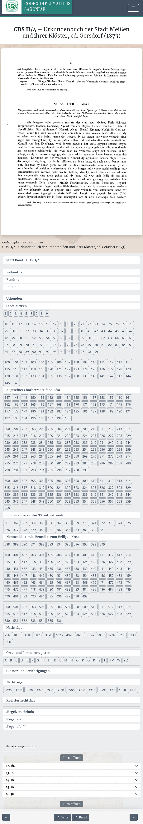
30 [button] (13, 331)
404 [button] (41, 555)
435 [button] (50, 569)
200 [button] (7, 429)
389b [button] (8, 690)
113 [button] (119, 362)
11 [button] (13, 324)
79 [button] (89, 345)
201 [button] (15, 429)
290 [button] (7, 470)
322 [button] (67, 488)
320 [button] (50, 488)
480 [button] (50, 589)
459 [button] (128, 575)
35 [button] (48, 331)
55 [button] (54, 338)
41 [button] (89, 331)
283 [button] (76, 463)
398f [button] (112, 690)
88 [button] (20, 352)
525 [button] (93, 614)
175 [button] (119, 404)
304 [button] (41, 481)
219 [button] (41, 436)
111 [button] (102, 362)
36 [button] (54, 331)
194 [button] (24, 418)
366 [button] (50, 523)
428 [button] (119, 562)
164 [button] (24, 404)
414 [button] (128, 555)
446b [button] (132, 690)
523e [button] (8, 642)
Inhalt (11, 287)
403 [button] (33, 555)
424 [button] (85, 562)
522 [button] (67, 614)
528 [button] (119, 614)
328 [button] (119, 488)
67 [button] (6, 345)
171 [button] (85, 404)
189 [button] (110, 411)
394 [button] (59, 544)
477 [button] (24, 589)
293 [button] (33, 470)
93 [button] (54, 352)
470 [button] (93, 582)
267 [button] (67, 456)
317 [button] (24, 488)
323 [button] (76, 488)
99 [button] (96, 352)
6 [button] (31, 313)
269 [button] (85, 456)
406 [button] (59, 555)
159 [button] (110, 397)
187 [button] (93, 411)
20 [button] (75, 324)
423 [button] (76, 562)
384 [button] (76, 530)
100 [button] (7, 362)
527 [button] (110, 614)
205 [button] (50, 429)
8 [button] (42, 313)
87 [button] (13, 352)
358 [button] (119, 501)
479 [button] (41, 589)
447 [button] (24, 575)
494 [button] (41, 596)
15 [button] (41, 324)
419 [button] (41, 562)
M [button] (65, 660)
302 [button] (24, 481)
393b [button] (50, 690)
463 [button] (33, 582)
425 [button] (93, 562)
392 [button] (41, 544)
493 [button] (33, 596)
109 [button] (85, 362)
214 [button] (128, 429)
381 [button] (50, 530)
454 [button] (85, 575)
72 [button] (41, 345)
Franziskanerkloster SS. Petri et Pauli (34, 515)
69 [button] (20, 345)
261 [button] (15, 456)
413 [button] (119, 555)
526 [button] (102, 614)
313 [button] (119, 481)
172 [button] (93, 404)
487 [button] (110, 589)
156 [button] (85, 397)
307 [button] (67, 481)
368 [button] (67, 523)
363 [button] (24, 523)
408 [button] (76, 555)
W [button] (118, 660)
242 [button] (110, 442)
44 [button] (110, 331)
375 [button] (128, 523)
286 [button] (102, 463)
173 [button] (102, 404)
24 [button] (103, 324)
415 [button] (7, 562)
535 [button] (50, 621)
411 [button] (102, 555)
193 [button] (15, 418)
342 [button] (110, 494)
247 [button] (24, 449)
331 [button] (15, 494)
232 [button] (24, 442)
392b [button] (29, 690)
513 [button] (119, 607)
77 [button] (75, 345)
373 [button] (110, 523)
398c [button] (81, 690)
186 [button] (85, 411)
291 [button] (15, 470)
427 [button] (110, 562)
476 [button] (15, 589)
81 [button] (103, 345)
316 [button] (15, 488)
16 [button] (48, 324)
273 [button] (119, 456)
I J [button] (49, 660)
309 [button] (85, 481)
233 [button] (33, 442)
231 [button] (15, 442)
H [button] (43, 660)
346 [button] (15, 501)
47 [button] (130, 331)
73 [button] (48, 345)
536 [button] (59, 621)
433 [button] (33, 569)
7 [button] (36, 313)
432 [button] (24, 569)
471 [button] (102, 582)
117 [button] (24, 369)
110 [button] (93, 362)
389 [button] (15, 544)
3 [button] (16, 313)
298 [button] (76, 470)
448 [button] (33, 575)
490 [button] (7, 596)
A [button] (6, 660)
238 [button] (76, 442)
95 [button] (68, 352)
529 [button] (128, 614)
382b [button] (38, 635)
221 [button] (59, 436)
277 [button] (24, 463)
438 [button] (76, 569)
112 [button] (110, 362)
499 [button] (85, 596)
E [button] (27, 660)
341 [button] (102, 494)
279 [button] (41, 463)
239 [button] (85, 442)
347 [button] (24, 501)
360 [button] (7, 508)
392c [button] (39, 690)
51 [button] (27, 338)
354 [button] (85, 501)
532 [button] (24, 621)
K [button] (55, 660)
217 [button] (24, 436)
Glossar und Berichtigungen (28, 671)
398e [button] (102, 690)
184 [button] (67, 411)
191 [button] (128, 411)
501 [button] (15, 607)
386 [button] (93, 530)
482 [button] (67, 589)
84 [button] (124, 345)
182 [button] (50, 411)
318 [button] (33, 488)
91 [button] (41, 352)
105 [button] (50, 362)
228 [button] (119, 436)
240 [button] (93, 442)
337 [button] (67, 494)
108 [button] (76, 362)
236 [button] (59, 442)
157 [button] (93, 397)
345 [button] (7, 501)
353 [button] (76, 501)
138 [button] (76, 376)
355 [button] (93, 501)
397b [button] (60, 690)
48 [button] (6, 338)
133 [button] (33, 376)
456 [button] (102, 575)
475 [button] (7, 589)
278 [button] (33, 463)
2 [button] (11, 313)
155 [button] (76, 397)
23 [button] (96, 324)
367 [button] (59, 523)
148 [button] (15, 397)
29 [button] (6, 331)
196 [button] (41, 418)
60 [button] (89, 338)
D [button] (22, 660)
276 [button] (15, 463)
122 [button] (67, 369)
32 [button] (27, 331)
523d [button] (132, 635)
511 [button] (102, 607)
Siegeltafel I (15, 719)
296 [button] (59, 470)
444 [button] (128, 569)
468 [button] (76, 582)
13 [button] (27, 324)
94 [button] (61, 352)
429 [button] (128, 562)
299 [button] (85, 470)
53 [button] (41, 338)
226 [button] (102, 436)
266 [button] (59, 456)
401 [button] (15, 555)
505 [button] (50, 607)
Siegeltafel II (16, 727)
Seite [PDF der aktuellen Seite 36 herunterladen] (62, 817)
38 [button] (68, 331)
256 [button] (102, 449)
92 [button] (48, 352)
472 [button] (110, 582)
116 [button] (15, 369)
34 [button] (41, 331)
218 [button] (33, 436)
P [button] (83, 660)
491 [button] (15, 596)
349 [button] (41, 501)
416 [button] (15, 562)
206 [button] (59, 429)
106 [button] (59, 362)
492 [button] (24, 596)
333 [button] (33, 494)
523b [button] (111, 635)
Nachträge (14, 627)
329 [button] (128, 488)
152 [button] (50, 397)
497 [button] (67, 596)
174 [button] (110, 404)
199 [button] (67, 418)
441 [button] (102, 569)
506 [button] (59, 607)
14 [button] (34, 324)
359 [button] (128, 501)
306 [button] (59, 481)
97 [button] (82, 352)
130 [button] (7, 376)
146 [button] (15, 383)
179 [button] (24, 411)
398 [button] (93, 544)
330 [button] (7, 494)
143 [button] (119, 376)
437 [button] (67, 569)
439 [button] (85, 569)
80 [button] (96, 345)
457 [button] (110, 575)
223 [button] (76, 436)
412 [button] (110, 555)
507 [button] (67, 607)
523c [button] (121, 635)
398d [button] (91, 690)
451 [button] (59, 575)
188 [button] (102, 411)
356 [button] (102, 501)
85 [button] (130, 345)
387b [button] (48, 635)
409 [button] (85, 555)
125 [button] (93, 369)
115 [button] (7, 369)
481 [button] (59, 589)
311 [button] (102, 481)
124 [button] (85, 369)
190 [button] (119, 411)
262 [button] (24, 456)
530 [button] (7, 621)
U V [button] (111, 660)
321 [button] (59, 488)
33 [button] (34, 331)
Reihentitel (14, 272)
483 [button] (76, 589)
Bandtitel (13, 280)
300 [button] (7, 481)
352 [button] (67, 501)
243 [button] (119, 442)
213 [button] (119, 429)
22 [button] (89, 324)
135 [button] (50, 376)
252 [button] (67, 449)
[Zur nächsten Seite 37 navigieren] (134, 817)
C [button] (16, 660)
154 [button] (67, 397)
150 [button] (33, 397)
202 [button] (24, 429)
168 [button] (59, 404)
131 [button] (15, 376)
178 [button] (15, 411)
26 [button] (117, 324)
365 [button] (41, 523)
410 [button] (93, 555)
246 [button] (15, 449)
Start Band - (23, 260)
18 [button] (61, 324)
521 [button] (59, 614)
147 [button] (7, 397)
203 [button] (33, 429)
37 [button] (61, 331)
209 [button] (85, 429)
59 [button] (82, 338)
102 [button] (24, 362)
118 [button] (33, 369)
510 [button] (93, 607)
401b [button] (122, 690)
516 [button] (15, 614)
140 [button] (93, 376)
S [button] (99, 660)
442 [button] (110, 569)
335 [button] (50, 494)
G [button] (38, 660)
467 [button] (67, 582)
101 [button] (15, 362)
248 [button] (33, 449)
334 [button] (41, 494)
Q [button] (88, 660)
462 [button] (24, 582)
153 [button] (59, 397)
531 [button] (15, 621)
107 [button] (67, 362)
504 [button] (41, 607)
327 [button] (110, 488)
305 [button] (50, 481)
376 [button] (7, 530)
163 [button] (15, 404)
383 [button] (67, 530)
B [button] (11, 660)
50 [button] (20, 338)
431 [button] (15, 569)
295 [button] (50, 470)
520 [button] (50, 614)
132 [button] (24, 376)
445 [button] (7, 575)
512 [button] (110, 607)
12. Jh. (10, 766)
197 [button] (50, 418)
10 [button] (6, 324)
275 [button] (7, 463)
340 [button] (93, 494)
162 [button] (7, 404)
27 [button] (124, 324)
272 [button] (110, 456)
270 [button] (93, 456)
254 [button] (85, 449)
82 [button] (110, 345)
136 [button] (59, 376)
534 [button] (41, 621)
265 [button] (50, 456)
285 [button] (93, 463)
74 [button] (54, 345)
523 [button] (76, 614)
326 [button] (102, 488)
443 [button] (119, 569)
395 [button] (67, 544)
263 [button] (33, 456)
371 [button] (93, 523)
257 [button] (110, 449)
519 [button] (41, 614)
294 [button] (41, 470)
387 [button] (102, 530)
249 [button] (41, 449)
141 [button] (102, 376)
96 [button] (75, 352)
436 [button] (59, 569)
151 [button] (41, 397)
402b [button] (59, 635)
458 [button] (119, 575)
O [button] (77, 660)
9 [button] (47, 313)
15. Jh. (10, 787)
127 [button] (110, 369)
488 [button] (119, 589)
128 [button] (119, 369)
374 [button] (119, 523)
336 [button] (59, 494)
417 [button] (24, 562)
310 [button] (93, 481)
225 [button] (93, 436)
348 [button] (33, 501)
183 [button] (59, 411)
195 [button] (33, 418)
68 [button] (13, 345)
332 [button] (24, 494)
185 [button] (76, 411)
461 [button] (15, 582)
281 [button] (59, 463)
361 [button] (7, 523)
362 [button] (15, 523)
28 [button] (130, 324)
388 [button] (7, 544)
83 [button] (117, 345)
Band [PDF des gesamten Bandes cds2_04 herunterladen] (80, 817)
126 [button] (102, 369)
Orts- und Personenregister (28, 653)
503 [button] (33, 607)
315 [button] (7, 488)
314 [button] (128, 481)
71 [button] (34, 345)
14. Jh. (10, 780)
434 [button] (41, 569)
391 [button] (33, 544)
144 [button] (128, 376)
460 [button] (7, 582)
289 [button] (128, 463)
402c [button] (69, 635)
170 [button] (76, 404)
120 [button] (50, 369)
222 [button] (67, 436)
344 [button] (128, 494)
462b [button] (79, 635)
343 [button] (119, 494)
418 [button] (33, 562)
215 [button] (7, 436)
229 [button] (128, 436)
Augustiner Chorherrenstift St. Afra (33, 390)
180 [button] (33, 411)
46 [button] (124, 331)
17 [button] (54, 324)
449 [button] (41, 575)
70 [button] (27, 345)
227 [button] (110, 436)
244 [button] (128, 442)
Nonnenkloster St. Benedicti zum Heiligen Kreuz (43, 537)
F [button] (32, 660)
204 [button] (41, 429)
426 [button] (102, 562)
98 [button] (89, 352)
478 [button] (33, 589)
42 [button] (96, 331)
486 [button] (102, 589)
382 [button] (59, 530)
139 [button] (85, 376)
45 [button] (117, 331)
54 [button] (48, 338)
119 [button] (41, 369)
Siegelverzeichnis (20, 712)
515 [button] (7, 614)
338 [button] (76, 494)
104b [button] (17, 635)
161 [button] (128, 397)
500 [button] (7, 607)
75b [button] (7, 635)
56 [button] (61, 338)
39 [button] (75, 331)
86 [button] (6, 352)
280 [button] (50, 463)
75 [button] (61, 345)
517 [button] (24, 614)
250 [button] (50, 449)
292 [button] (24, 470)
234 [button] (41, 442)
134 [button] (41, 376)
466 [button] (59, 582)
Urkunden (14, 298)
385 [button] (85, 530)
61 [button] (96, 338)
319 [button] (41, 488)
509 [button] (85, 607)
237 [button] (67, 442)
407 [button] (67, 555)
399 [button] (102, 544)
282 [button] (67, 463)
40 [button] (82, 331)
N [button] (71, 660)
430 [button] (7, 569)
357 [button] (110, 501)
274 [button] (128, 456)
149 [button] (24, 397)
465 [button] (50, 582)
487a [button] (90, 635)
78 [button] (82, 345)
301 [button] (15, 481)
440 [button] (93, 569)
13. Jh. (10, 773)
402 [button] (24, 555)
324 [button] (85, 488)
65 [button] (124, 338)
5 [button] (26, 313)
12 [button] (20, 324)
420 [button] (50, 562)
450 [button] (50, 575)
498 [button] (76, 596)
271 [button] (102, 456)
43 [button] (103, 331)
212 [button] (110, 429)
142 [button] (110, 376)
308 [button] (76, 481)
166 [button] (41, 404)
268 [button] (76, 456)
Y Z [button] (126, 660)
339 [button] (85, 494)
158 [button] (102, 397)
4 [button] (21, 313)
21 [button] (82, 324)
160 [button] (119, 397)
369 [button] (76, 523)
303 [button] (33, 481)
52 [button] (34, 338)
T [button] (104, 660)
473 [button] (119, 582)
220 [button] (50, 436)
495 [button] (50, 596)
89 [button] (27, 352)
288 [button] (119, 463)
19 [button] (68, 324)
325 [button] (93, 488)
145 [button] (7, 383)
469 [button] (85, 582)
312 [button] (110, 481)
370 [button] (85, 523)
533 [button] (33, 621)
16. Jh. (10, 794)
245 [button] (7, 449)
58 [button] (75, 338)
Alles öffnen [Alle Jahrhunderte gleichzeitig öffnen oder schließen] (71, 758)
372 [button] (102, 523)
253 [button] (76, 449)
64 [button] (117, 338)
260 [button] (7, 456)
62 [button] (103, 338)
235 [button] (50, 442)
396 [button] (76, 544)
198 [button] (59, 418)
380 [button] (41, 530)
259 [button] (128, 449)
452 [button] (67, 575)
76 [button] (68, 345)
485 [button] (93, 589)
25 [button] (110, 324)
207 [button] (67, 429)
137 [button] (67, 376)
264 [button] (41, 456)
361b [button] (27, 635)
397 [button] (85, 544)
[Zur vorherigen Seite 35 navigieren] (6, 817)
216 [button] (15, 436)
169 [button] (67, 404)
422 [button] (67, 562)
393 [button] (50, 544)
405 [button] (50, 555)
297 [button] (67, 470)
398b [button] (71, 690)
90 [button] (34, 352)
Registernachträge (20, 700)
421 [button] (59, 562)
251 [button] (59, 449)
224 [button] (85, 436)
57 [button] (68, 338)
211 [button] (102, 429)
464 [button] (41, 582)
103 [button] (33, 362)
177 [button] (7, 411)
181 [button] (41, 411)
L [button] (60, 660)
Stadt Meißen (16, 306)
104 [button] (41, 362)
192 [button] (7, 418)
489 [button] (128, 589)
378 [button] (24, 530)
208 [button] (76, 429)
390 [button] (24, 544)
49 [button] (13, 338)
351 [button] (59, 501)
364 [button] (33, 523)
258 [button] (119, 449)
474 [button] (128, 582)
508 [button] (76, 607)
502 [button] (24, 607)
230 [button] (7, 442)
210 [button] (93, 429)
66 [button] (130, 338)
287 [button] (110, 463)
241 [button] (102, 442)
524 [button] (85, 614)
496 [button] (59, 596)
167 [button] (50, 404)
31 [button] (20, 331)
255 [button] (93, 449)
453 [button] (76, 575)
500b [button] (100, 635)
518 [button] (33, 614)
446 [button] (15, 575)
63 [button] (110, 338)
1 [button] (5, 313)
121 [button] (59, 369)
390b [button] (18, 690)
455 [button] (93, 575)
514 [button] (128, 607)
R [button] (94, 660)
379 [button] (33, 530)
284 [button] (85, 463)
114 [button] (128, 362)
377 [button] (15, 530)
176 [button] (128, 404)
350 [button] (50, 501)
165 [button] (33, 404)
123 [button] (76, 369)
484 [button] (85, 589)
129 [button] (128, 369)
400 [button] (7, 555)
